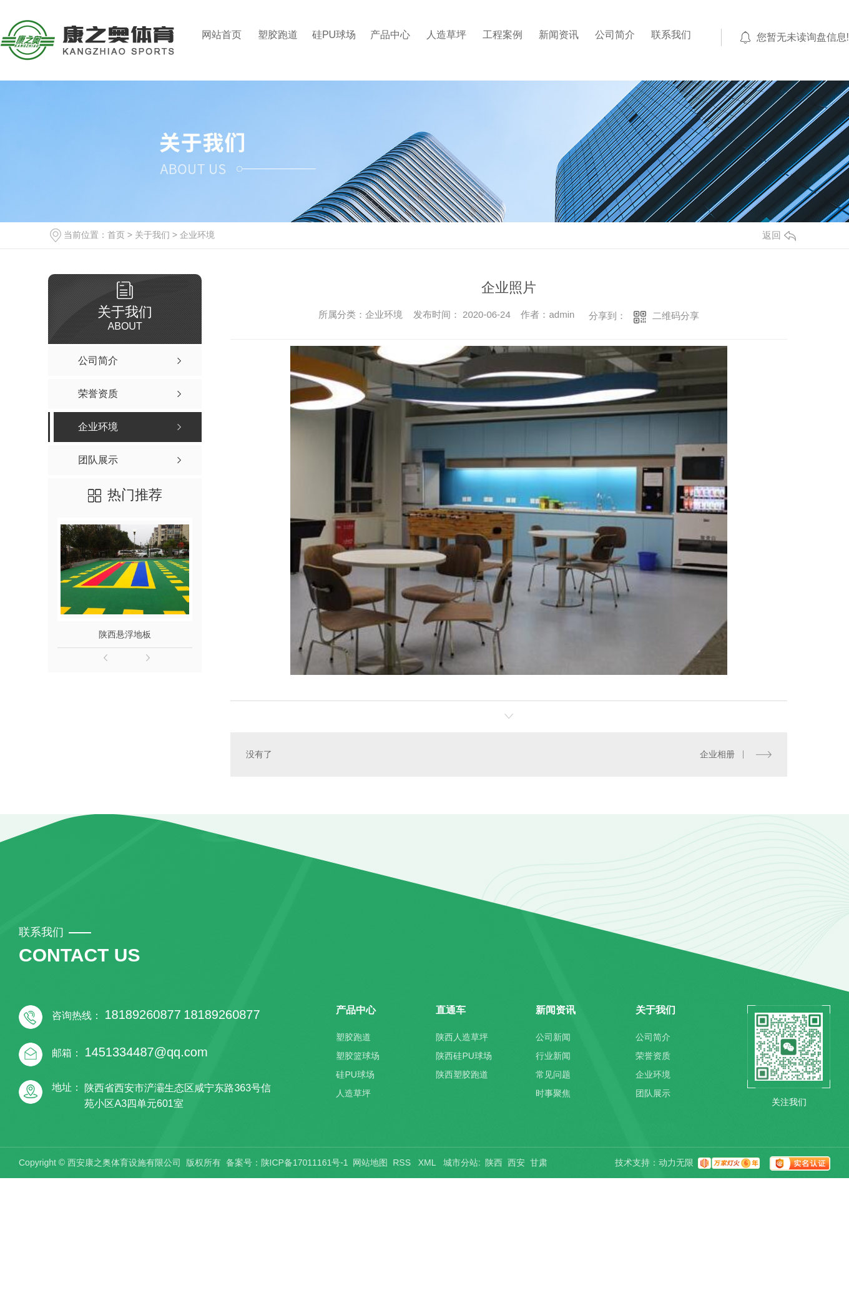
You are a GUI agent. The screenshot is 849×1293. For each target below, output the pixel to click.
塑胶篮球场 (358, 1056)
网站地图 (370, 1163)
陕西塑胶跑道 (462, 1074)
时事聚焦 (553, 1093)
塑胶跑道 (278, 34)
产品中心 (390, 34)
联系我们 (671, 34)
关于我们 (152, 235)
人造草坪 (446, 34)
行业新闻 (553, 1056)
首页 (116, 235)
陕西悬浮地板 (125, 634)
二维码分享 (675, 315)
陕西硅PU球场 (463, 1056)
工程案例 (503, 34)
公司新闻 (553, 1037)
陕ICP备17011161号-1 (304, 1163)
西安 (516, 1163)
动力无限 (676, 1163)
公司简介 (615, 34)
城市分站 (460, 1163)
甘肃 (538, 1163)
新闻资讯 (559, 34)
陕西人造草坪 (462, 1037)
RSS (403, 1163)
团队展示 (653, 1093)
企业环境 (197, 235)
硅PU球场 (334, 34)
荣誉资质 (653, 1056)
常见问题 (553, 1074)
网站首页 (222, 34)
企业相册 (717, 754)
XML (428, 1163)
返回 (779, 235)
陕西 (494, 1163)
